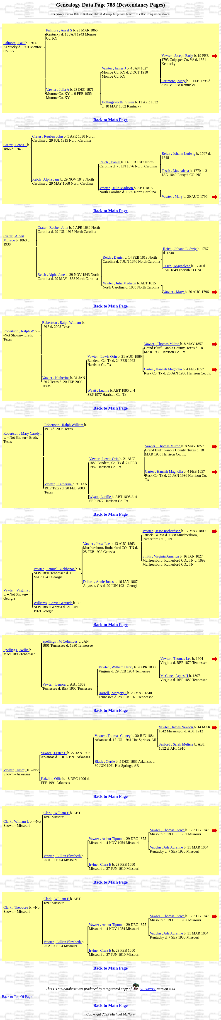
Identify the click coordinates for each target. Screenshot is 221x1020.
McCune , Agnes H (174, 676)
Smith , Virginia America (161, 556)
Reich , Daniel (110, 162)
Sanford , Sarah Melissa (176, 744)
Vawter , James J (114, 68)
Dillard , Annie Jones (98, 582)
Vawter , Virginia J (16, 590)
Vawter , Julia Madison (117, 188)
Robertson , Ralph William (62, 322)
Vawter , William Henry (116, 667)
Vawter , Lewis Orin (102, 356)
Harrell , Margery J (113, 693)
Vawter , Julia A (58, 89)
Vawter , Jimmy (15, 770)
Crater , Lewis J (15, 145)
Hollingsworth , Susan (118, 102)
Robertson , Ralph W (19, 331)
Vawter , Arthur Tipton (106, 839)
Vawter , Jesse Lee (97, 544)
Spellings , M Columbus (60, 641)
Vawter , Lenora (54, 684)
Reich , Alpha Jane (46, 179)
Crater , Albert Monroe (13, 238)
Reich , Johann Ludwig (179, 153)
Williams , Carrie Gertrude (53, 603)
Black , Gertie (105, 761)
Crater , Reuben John (48, 136)
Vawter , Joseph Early (177, 55)
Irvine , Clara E (100, 864)
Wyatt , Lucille (98, 390)
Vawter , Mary (172, 196)
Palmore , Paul (14, 43)
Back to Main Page (110, 119)
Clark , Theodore (16, 907)
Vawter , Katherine (56, 378)
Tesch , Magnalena (176, 171)
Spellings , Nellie (16, 650)
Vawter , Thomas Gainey (113, 736)
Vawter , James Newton (176, 727)
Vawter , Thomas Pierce (167, 830)
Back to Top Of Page (17, 997)
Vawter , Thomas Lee (176, 658)
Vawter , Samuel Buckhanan (54, 569)
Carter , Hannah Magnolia (163, 369)
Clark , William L (16, 821)
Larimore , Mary (173, 81)
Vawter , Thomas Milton (162, 344)
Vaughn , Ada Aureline (167, 847)
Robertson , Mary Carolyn (22, 433)
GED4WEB (148, 989)
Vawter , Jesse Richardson (162, 531)
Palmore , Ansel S (59, 30)
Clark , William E (57, 813)
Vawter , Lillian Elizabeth (63, 856)
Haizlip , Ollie (51, 779)
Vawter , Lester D (54, 753)
